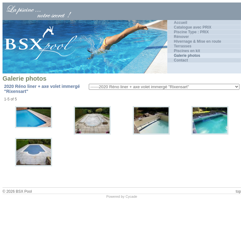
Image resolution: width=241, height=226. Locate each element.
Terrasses (182, 46)
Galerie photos (187, 55)
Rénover (181, 37)
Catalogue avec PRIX (192, 27)
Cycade (131, 196)
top (238, 191)
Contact (181, 60)
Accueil (180, 22)
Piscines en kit (187, 51)
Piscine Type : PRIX (191, 32)
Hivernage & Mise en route (197, 41)
